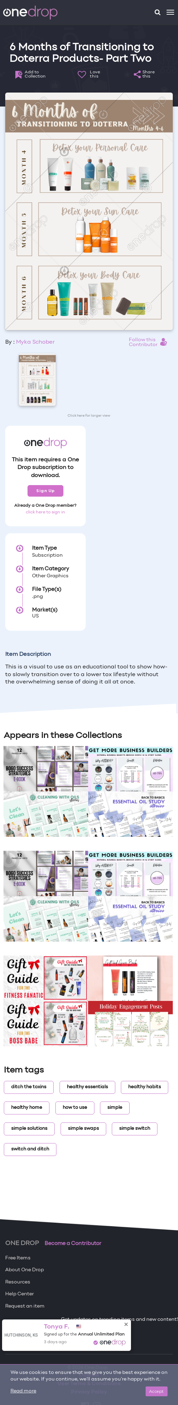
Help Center (19, 1294)
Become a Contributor (73, 1243)
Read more (23, 1391)
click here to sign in (45, 512)
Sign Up (45, 490)
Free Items (18, 1258)
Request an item (25, 1306)
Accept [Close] (156, 1391)
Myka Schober (35, 342)
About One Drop (24, 1270)
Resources (17, 1282)
